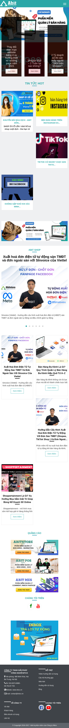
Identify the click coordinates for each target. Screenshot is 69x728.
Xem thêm (11, 71)
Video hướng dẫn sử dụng (48, 674)
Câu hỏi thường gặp (46, 678)
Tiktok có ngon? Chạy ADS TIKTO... (52, 163)
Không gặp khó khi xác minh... (17, 205)
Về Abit (6, 707)
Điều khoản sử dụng (11, 714)
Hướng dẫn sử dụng (46, 685)
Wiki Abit (42, 682)
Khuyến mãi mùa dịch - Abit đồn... (17, 121)
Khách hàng (8, 710)
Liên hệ (7, 718)
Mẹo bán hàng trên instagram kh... (51, 121)
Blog (40, 689)
